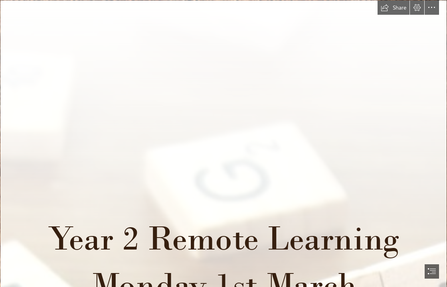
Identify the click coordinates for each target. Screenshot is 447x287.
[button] (393, 7)
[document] (223, 143)
